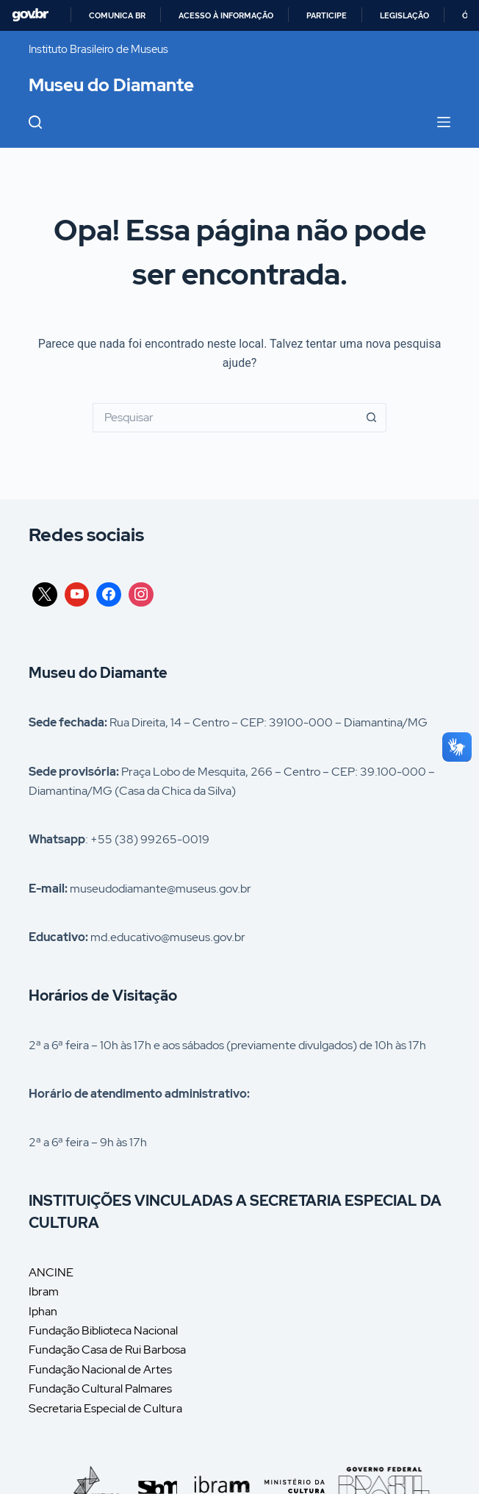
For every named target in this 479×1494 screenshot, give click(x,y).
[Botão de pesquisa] (371, 417)
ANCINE (51, 1272)
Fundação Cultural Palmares (100, 1388)
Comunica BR (117, 15)
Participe (326, 15)
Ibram (44, 1291)
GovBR (30, 15)
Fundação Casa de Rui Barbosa (107, 1349)
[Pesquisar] (35, 122)
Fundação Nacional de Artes (100, 1369)
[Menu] (443, 122)
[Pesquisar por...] (225, 417)
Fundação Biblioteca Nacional (103, 1330)
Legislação (404, 15)
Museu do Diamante (111, 85)
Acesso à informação (226, 15)
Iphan (43, 1311)
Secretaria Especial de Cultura (105, 1408)
